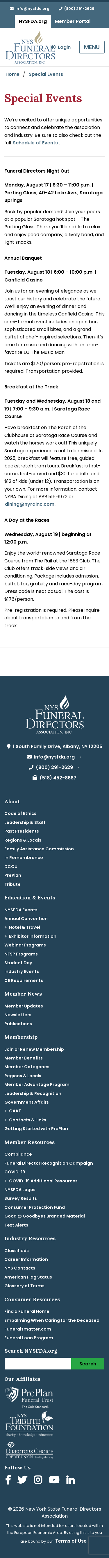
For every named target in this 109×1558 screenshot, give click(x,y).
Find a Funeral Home (26, 1311)
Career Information (26, 1259)
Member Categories (26, 1067)
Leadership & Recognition (32, 1093)
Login (61, 47)
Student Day (18, 963)
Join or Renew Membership (34, 1049)
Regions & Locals (22, 840)
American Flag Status (28, 1277)
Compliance (18, 1154)
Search (87, 1363)
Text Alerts (16, 1225)
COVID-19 (14, 1172)
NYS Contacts (19, 1268)
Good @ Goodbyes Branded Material (44, 1216)
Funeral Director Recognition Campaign (48, 1163)
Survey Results (20, 1198)
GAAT (15, 1111)
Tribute (12, 884)
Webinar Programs (25, 945)
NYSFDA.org (33, 21)
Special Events (46, 74)
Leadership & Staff (24, 822)
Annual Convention (26, 918)
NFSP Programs (21, 954)
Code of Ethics (20, 813)
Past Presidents (21, 831)
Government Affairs (26, 1102)
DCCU (10, 866)
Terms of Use (71, 1541)
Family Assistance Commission (39, 849)
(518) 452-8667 (54, 777)
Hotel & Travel (24, 927)
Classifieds (16, 1251)
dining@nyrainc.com (29, 504)
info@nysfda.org (29, 8)
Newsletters (17, 1015)
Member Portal (72, 21)
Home (12, 74)
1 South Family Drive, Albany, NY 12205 (54, 746)
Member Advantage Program (36, 1084)
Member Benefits (23, 1058)
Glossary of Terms (24, 1286)
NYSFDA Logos (19, 1190)
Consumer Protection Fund (34, 1207)
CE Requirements (23, 980)
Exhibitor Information (32, 936)
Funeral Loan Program (28, 1338)
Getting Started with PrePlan (36, 1129)
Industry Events (21, 971)
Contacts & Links (27, 1120)
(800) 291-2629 (76, 8)
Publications (18, 1024)
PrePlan (12, 875)
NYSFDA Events (20, 910)
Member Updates (23, 1006)
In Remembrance (23, 857)
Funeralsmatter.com (27, 1329)
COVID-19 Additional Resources (43, 1181)
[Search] (38, 1363)
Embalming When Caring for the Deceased (51, 1320)
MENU (92, 47)
